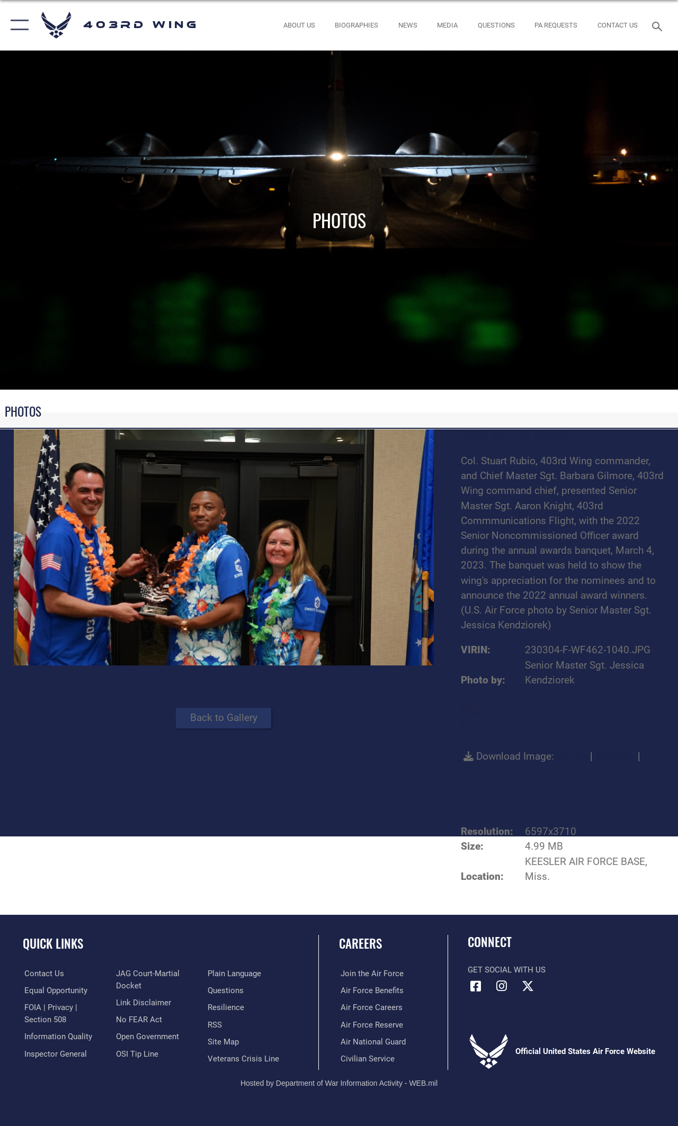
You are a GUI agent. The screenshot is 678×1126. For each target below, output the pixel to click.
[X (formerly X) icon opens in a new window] (528, 986)
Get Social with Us (507, 970)
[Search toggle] (659, 25)
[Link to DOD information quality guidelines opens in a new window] (57, 1036)
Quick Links (53, 943)
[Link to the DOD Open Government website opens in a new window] (147, 1036)
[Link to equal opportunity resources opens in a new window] (54, 990)
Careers (360, 943)
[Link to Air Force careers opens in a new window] (370, 1007)
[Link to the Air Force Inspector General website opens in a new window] (54, 1053)
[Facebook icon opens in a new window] (476, 986)
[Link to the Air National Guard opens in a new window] (371, 1041)
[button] (17, 25)
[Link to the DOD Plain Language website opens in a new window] (235, 973)
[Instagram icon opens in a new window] (502, 986)
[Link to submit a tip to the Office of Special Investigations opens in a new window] (136, 1053)
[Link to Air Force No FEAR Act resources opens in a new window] (138, 1019)
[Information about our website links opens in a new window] (143, 1002)
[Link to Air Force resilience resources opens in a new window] (226, 1007)
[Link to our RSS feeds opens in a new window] (215, 1024)
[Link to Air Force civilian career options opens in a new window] (366, 1058)
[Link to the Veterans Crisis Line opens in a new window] (244, 1058)
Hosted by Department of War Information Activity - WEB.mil (339, 1082)
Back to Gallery (223, 718)
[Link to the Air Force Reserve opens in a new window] (370, 1024)
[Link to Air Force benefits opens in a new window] (370, 990)
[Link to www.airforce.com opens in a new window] (370, 973)
